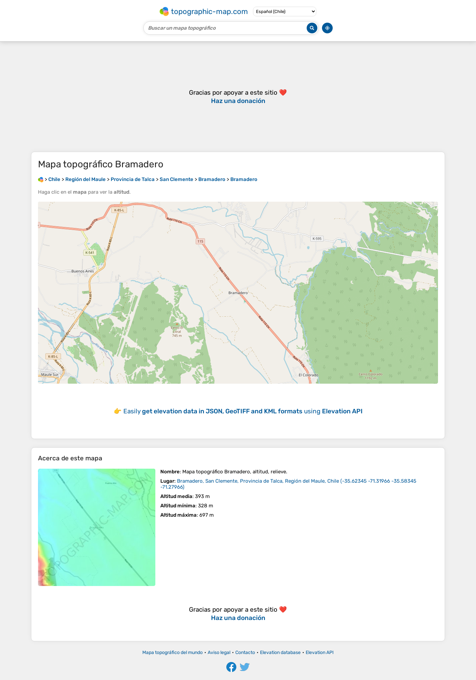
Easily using (243, 411)
